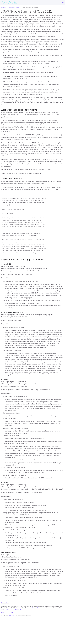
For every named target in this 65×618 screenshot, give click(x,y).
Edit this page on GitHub (7, 612)
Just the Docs (11, 615)
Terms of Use (18, 609)
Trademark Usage (36, 608)
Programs (3, 7)
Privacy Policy (9, 609)
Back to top (5, 603)
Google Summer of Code (13, 7)
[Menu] (62, 2)
